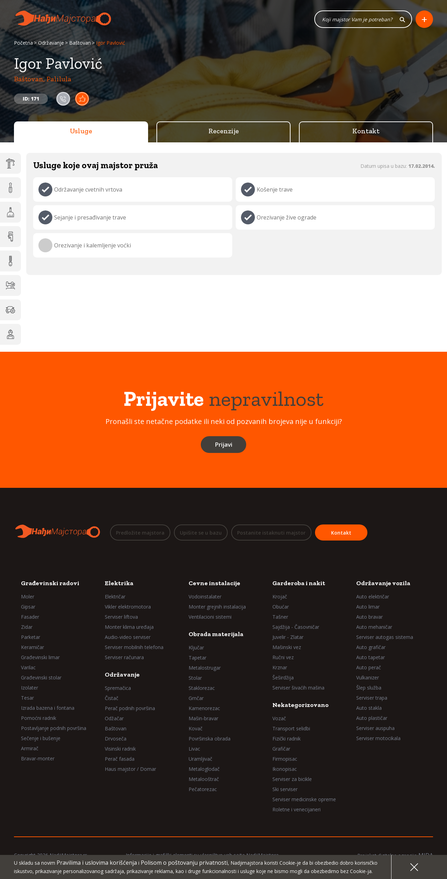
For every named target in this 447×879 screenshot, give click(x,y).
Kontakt (366, 131)
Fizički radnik (286, 738)
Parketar (30, 637)
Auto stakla (369, 708)
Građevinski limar (40, 657)
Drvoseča (115, 738)
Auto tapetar (370, 657)
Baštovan (80, 42)
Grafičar (281, 748)
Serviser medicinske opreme (304, 799)
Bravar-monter (37, 758)
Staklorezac (202, 688)
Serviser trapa (371, 697)
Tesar (27, 697)
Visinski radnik (120, 748)
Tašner (280, 616)
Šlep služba (368, 687)
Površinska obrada (209, 738)
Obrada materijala (216, 634)
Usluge (81, 131)
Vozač (279, 718)
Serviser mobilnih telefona (134, 647)
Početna (23, 42)
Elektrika (119, 583)
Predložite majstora (140, 532)
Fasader (30, 616)
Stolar (195, 678)
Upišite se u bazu (201, 532)
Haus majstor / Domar (130, 769)
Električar (115, 596)
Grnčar (196, 698)
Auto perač (368, 667)
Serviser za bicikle (292, 779)
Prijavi (223, 444)
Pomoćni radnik (38, 718)
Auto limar (368, 606)
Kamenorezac (204, 708)
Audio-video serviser (128, 637)
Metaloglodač (204, 769)
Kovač (196, 728)
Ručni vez (283, 657)
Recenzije (223, 131)
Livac (194, 748)
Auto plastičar (371, 718)
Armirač (29, 748)
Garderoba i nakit (298, 583)
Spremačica (118, 688)
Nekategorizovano (300, 705)
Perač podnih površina (130, 708)
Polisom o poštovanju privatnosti (184, 862)
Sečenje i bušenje (40, 738)
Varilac (28, 667)
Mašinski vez (286, 647)
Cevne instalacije (214, 583)
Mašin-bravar (203, 718)
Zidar (26, 627)
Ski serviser (285, 789)
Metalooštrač (204, 779)
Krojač (279, 596)
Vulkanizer (367, 677)
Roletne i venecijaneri (296, 809)
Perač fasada (119, 758)
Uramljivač (200, 758)
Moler (27, 596)
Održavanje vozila (383, 583)
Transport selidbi (291, 728)
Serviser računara (124, 657)
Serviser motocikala (378, 738)
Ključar (196, 647)
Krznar (279, 667)
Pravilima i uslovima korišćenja (97, 862)
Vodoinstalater (205, 596)
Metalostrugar (205, 667)
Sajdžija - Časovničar (295, 627)
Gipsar (28, 606)
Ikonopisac (284, 769)
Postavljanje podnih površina (53, 728)
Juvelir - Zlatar (287, 637)
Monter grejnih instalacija (217, 606)
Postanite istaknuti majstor (271, 532)
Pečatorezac (203, 789)
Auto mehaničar (374, 627)
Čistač (111, 698)
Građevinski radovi (50, 583)
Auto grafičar (371, 647)
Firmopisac (284, 758)
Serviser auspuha (375, 728)
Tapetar (197, 657)
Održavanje (51, 42)
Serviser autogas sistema (384, 637)
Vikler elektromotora (128, 606)
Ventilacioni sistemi (210, 616)
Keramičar (32, 647)
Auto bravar (369, 616)
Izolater (29, 687)
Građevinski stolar (41, 677)
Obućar (280, 606)
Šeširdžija (283, 677)
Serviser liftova (121, 616)
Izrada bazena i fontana (47, 708)
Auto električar (372, 596)
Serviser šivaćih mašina (298, 687)
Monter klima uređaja (129, 627)
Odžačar (114, 718)
